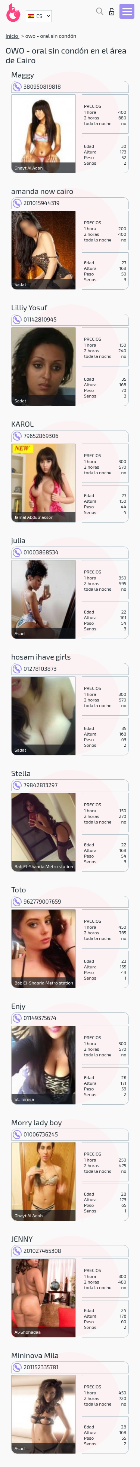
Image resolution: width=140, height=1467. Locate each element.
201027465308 (37, 1250)
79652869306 (36, 435)
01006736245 (35, 1134)
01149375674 (34, 1017)
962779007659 (37, 901)
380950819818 (37, 86)
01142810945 (35, 319)
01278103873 (35, 668)
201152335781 (35, 1367)
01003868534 (36, 552)
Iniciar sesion (111, 11)
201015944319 (36, 203)
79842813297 (35, 785)
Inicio (12, 36)
